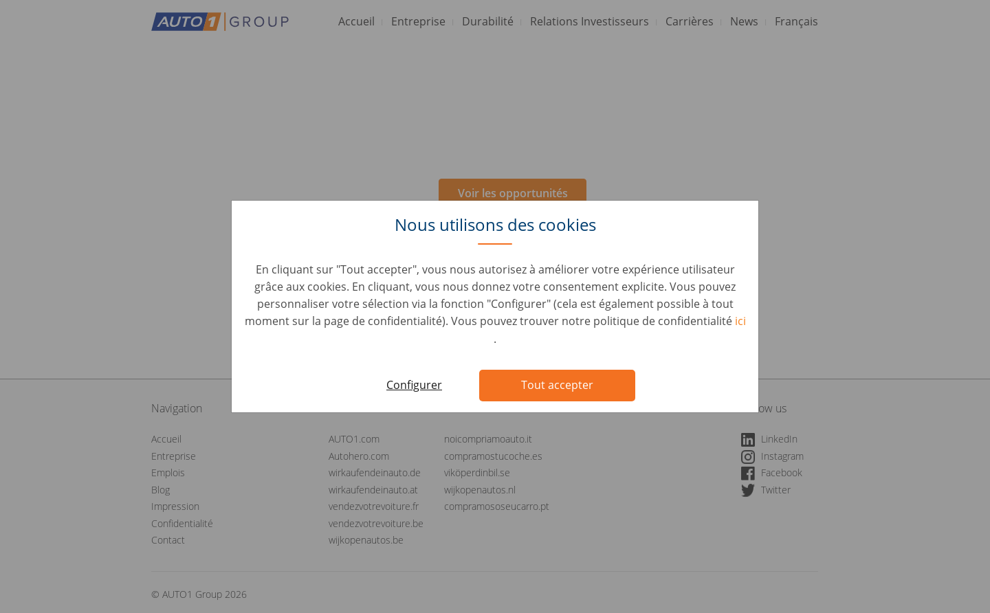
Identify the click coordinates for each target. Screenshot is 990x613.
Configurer (414, 384)
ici (740, 320)
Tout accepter (557, 384)
